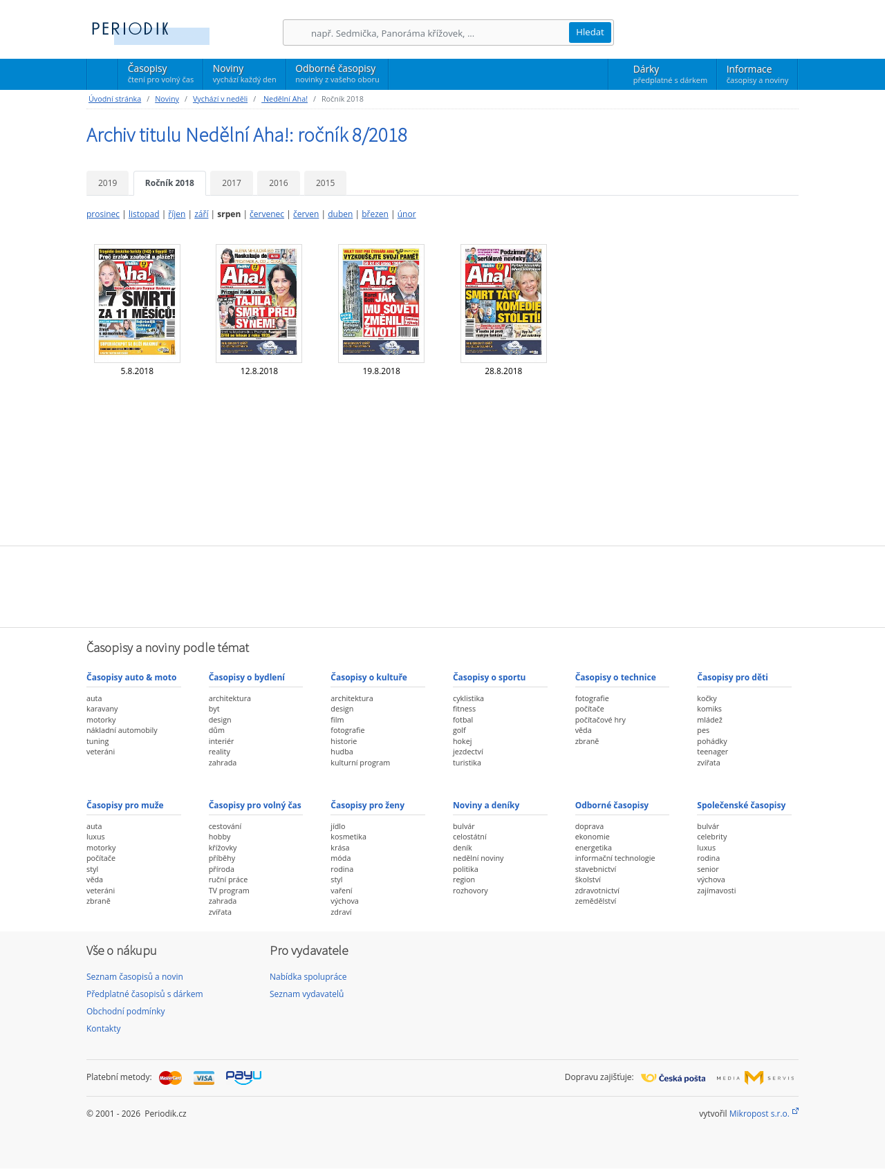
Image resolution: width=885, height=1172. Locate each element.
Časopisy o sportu (489, 677)
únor (407, 214)
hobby (220, 836)
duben (340, 214)
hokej (462, 741)
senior (707, 869)
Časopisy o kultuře (368, 677)
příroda (221, 869)
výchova (344, 900)
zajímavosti (716, 890)
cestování (225, 826)
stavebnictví (596, 869)
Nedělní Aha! (284, 98)
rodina (341, 869)
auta (94, 698)
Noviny (245, 73)
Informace (757, 74)
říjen (176, 214)
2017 (231, 183)
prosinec (103, 214)
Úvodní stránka (114, 98)
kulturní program (360, 762)
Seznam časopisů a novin (134, 977)
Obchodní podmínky (125, 1011)
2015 (325, 183)
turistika (467, 762)
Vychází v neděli (220, 98)
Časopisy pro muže (125, 805)
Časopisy (161, 75)
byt (214, 708)
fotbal (463, 719)
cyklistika (468, 698)
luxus (95, 836)
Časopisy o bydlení (247, 677)
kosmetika (348, 836)
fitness (464, 708)
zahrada (223, 762)
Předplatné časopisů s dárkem (144, 994)
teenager (712, 751)
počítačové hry (600, 719)
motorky (100, 719)
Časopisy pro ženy (367, 805)
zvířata (708, 762)
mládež (709, 719)
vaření (341, 890)
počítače (589, 708)
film (337, 719)
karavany (102, 708)
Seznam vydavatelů (307, 994)
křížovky (223, 847)
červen (306, 214)
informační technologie (615, 858)
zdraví (340, 911)
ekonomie (592, 836)
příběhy (222, 858)
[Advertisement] (442, 585)
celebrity (712, 836)
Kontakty (103, 1028)
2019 (107, 183)
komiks (709, 708)
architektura (230, 698)
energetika (593, 847)
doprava (589, 826)
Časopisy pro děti (732, 677)
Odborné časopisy (337, 73)
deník (462, 847)
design (220, 719)
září (201, 214)
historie (343, 741)
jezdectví (468, 751)
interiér (221, 741)
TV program (229, 890)
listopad (144, 214)
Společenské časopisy (741, 805)
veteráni (100, 751)
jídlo (337, 826)
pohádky (712, 741)
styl (92, 869)
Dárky (670, 74)
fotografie (347, 730)
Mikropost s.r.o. (759, 1113)
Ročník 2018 (169, 183)
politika (465, 869)
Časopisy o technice (615, 677)
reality (219, 751)
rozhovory (470, 890)
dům (217, 730)
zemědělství (596, 900)
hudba (341, 751)
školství (588, 879)
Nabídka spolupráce (308, 977)
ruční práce (228, 879)
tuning (97, 741)
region (464, 879)
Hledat (590, 32)
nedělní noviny (478, 858)
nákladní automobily (122, 730)
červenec (267, 214)
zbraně (587, 741)
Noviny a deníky (486, 805)
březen (375, 214)
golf (459, 730)
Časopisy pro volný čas (255, 805)
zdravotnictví (597, 890)
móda (340, 858)
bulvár (464, 826)
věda (583, 730)
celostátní (470, 836)
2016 (278, 183)
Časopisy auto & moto (131, 677)
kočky (706, 698)
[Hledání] (439, 33)
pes (703, 730)
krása (339, 847)
